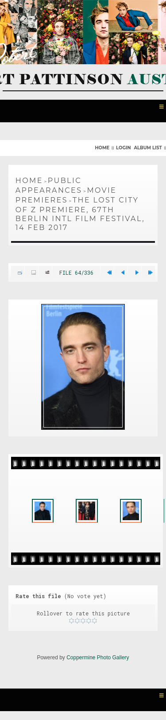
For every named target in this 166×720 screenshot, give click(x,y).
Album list (148, 148)
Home (102, 148)
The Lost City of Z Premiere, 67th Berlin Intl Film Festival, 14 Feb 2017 (80, 214)
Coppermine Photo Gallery (97, 657)
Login (123, 148)
